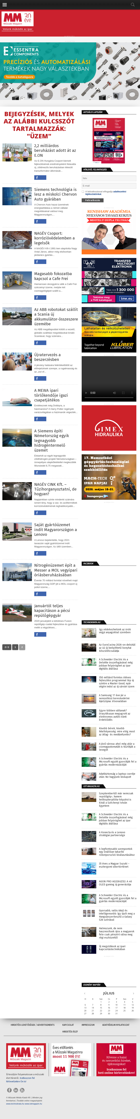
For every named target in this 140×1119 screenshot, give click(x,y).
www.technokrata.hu (15, 1104)
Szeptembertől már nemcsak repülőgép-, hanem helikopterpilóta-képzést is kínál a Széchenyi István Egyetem (116, 799)
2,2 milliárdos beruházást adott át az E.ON (55, 150)
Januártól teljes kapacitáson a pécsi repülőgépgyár (52, 611)
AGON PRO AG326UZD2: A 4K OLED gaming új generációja (115, 883)
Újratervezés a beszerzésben (47, 357)
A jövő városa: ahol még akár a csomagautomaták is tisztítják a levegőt (117, 747)
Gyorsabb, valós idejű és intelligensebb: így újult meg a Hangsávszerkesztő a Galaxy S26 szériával (117, 915)
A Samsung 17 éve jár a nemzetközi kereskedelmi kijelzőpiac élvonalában (114, 698)
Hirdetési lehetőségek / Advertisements (33, 1025)
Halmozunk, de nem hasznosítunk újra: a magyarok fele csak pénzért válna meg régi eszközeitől (116, 933)
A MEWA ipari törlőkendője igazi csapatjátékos (51, 395)
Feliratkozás (92, 200)
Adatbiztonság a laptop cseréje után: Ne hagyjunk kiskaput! (117, 775)
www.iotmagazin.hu (33, 1104)
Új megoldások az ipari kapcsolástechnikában (112, 948)
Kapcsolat (68, 1025)
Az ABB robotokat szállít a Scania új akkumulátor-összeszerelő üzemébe (56, 316)
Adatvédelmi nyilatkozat (115, 1025)
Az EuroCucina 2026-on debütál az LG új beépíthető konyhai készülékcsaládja (117, 647)
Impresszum (88, 1025)
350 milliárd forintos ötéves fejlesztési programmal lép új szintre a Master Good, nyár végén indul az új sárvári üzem (116, 682)
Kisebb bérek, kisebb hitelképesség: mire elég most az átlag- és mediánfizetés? (117, 731)
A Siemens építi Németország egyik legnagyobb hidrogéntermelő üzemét (51, 441)
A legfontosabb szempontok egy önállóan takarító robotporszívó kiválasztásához (117, 852)
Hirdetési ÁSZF (70, 1032)
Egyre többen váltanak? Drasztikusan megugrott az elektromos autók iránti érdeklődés (114, 715)
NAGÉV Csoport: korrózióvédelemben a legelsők (54, 238)
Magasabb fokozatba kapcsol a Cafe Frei (53, 276)
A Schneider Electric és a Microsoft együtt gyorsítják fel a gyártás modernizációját (117, 761)
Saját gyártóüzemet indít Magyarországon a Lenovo (55, 530)
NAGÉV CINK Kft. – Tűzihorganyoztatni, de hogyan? (55, 489)
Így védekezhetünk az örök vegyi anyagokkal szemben (115, 631)
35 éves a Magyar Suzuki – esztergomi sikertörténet (114, 865)
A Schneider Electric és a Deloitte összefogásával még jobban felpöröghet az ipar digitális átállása (116, 664)
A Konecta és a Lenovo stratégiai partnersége (112, 834)
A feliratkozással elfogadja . (104, 192)
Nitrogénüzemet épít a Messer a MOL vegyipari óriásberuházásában (55, 570)
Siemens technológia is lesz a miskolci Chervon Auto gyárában (55, 194)
